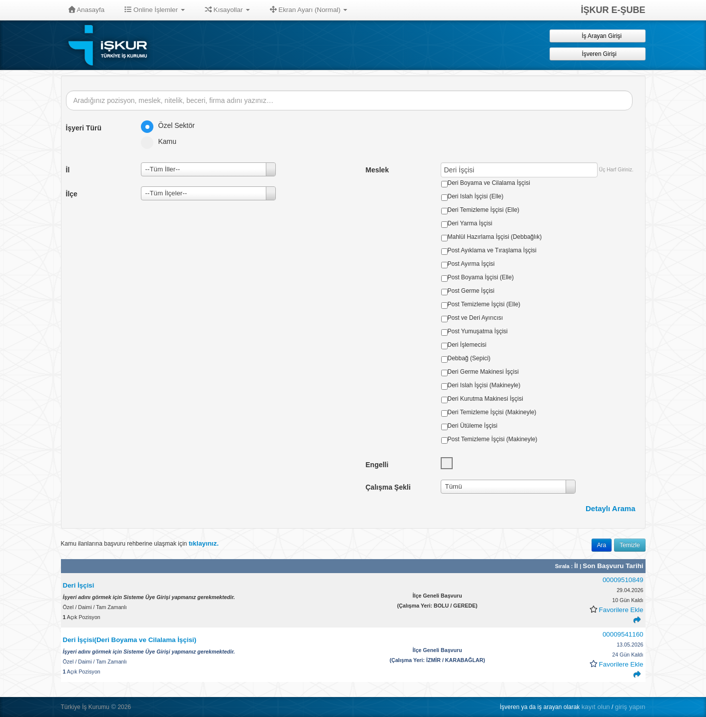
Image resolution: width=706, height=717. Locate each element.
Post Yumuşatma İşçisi (478, 331)
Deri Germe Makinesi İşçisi (483, 371)
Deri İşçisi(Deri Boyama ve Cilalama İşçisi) (129, 640)
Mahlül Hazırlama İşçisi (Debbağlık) (495, 236)
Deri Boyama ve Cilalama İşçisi (489, 182)
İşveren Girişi (597, 53)
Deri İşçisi (78, 585)
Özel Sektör (171, 125)
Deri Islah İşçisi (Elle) (476, 196)
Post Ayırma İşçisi (471, 263)
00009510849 (623, 580)
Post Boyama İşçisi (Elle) (481, 277)
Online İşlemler (154, 9)
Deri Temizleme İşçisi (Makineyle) (492, 412)
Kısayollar (227, 9)
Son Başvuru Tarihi (613, 566)
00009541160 (623, 634)
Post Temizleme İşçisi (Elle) (484, 304)
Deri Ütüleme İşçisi (473, 425)
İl (577, 566)
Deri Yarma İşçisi (470, 223)
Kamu (162, 141)
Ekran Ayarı (309, 9)
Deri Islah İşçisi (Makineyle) (484, 385)
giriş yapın (630, 707)
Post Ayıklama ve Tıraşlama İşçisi (492, 250)
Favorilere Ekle (621, 610)
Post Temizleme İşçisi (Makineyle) (493, 439)
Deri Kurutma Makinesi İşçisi (485, 398)
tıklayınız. (204, 543)
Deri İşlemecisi (467, 344)
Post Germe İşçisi (471, 290)
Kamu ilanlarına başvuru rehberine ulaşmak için (140, 543)
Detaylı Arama (611, 508)
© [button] (113, 707)
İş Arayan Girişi (597, 35)
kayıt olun (596, 707)
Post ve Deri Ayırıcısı (475, 317)
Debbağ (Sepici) (469, 358)
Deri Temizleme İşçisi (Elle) (484, 209)
